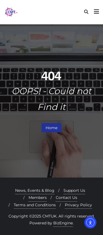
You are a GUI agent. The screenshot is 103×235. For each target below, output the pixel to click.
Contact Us (66, 197)
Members (38, 197)
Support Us (74, 190)
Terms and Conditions (35, 204)
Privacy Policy (78, 204)
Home (51, 127)
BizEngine (63, 223)
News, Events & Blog (34, 190)
